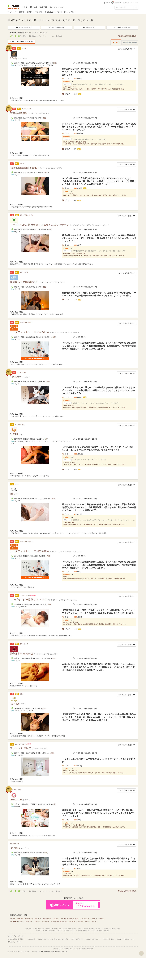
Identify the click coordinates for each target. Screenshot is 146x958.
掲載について (29, 928)
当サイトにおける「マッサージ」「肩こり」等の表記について (55, 930)
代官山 (29, 921)
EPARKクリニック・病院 (45, 939)
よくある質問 (63, 928)
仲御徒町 (29, 918)
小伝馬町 (47, 918)
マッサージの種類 (114, 928)
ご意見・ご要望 (56, 7)
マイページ (134, 2)
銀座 (77, 918)
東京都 (21, 12)
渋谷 (22, 921)
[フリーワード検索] (124, 8)
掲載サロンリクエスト (96, 928)
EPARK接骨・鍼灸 (108, 939)
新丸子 (72, 921)
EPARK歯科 (31, 939)
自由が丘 (55, 921)
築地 (63, 918)
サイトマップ (92, 930)
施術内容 (43, 7)
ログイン (126, 2)
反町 (87, 921)
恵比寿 (101, 918)
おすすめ (116, 42)
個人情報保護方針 (81, 930)
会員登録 (118, 2)
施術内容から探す (57, 27)
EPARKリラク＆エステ (13, 7)
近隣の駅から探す (24, 27)
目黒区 (29, 12)
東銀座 (70, 918)
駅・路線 (33, 7)
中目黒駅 (38, 12)
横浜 (94, 921)
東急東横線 (14, 921)
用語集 (106, 928)
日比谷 (85, 918)
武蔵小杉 (79, 921)
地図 (54, 63)
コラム (79, 928)
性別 (108, 2)
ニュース (85, 928)
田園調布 (63, 921)
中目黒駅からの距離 (130, 42)
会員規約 (48, 928)
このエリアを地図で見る (127, 36)
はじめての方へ (39, 928)
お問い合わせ (72, 928)
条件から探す (89, 27)
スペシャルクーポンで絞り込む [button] (21, 41)
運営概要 (100, 930)
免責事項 (106, 930)
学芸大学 (45, 921)
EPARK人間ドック (77, 939)
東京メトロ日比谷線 (17, 918)
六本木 (93, 918)
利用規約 (54, 928)
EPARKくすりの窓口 (62, 939)
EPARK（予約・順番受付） (16, 939)
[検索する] (136, 7)
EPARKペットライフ (14, 942)
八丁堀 (55, 918)
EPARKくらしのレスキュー (125, 939)
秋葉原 (38, 918)
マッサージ (12, 12)
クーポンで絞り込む (122, 27)
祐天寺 (37, 921)
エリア (24, 7)
